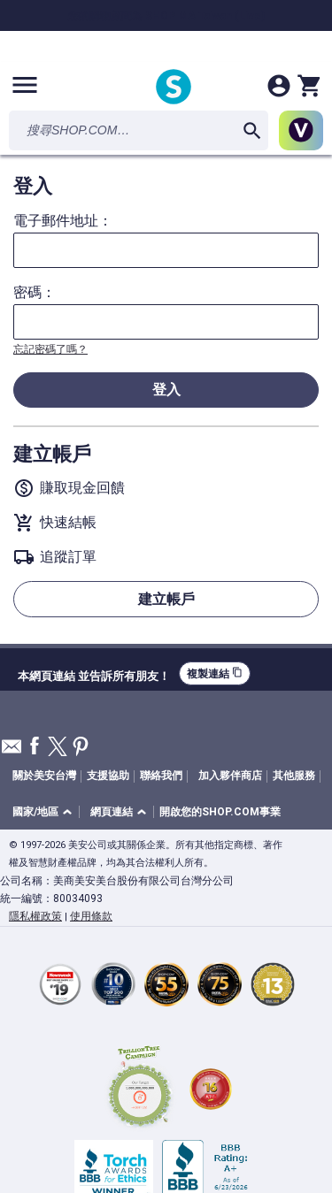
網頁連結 (111, 812)
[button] (45, 812)
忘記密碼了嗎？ (50, 349)
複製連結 (215, 673)
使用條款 (91, 916)
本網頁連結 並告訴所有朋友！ (94, 673)
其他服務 (294, 775)
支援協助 (108, 775)
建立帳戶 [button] (166, 599)
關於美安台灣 (44, 775)
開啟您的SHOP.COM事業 (220, 812)
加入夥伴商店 (230, 775)
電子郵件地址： (62, 221)
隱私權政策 (35, 916)
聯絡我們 (161, 775)
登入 (166, 389)
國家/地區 (35, 812)
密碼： (34, 293)
